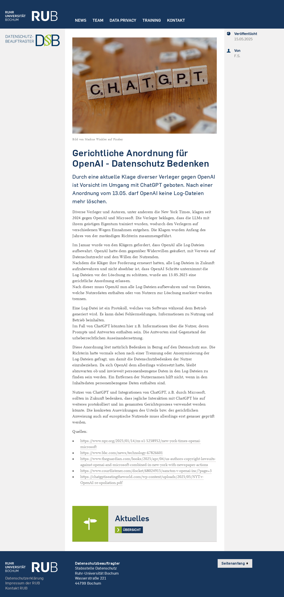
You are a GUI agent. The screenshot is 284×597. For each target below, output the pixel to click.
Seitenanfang (234, 563)
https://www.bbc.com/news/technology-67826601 (121, 453)
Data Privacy (123, 20)
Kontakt (176, 20)
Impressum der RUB (22, 583)
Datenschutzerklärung (24, 578)
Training (151, 20)
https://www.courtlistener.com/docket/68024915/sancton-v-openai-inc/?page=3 (146, 470)
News (80, 20)
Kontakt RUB (16, 588)
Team (98, 20)
